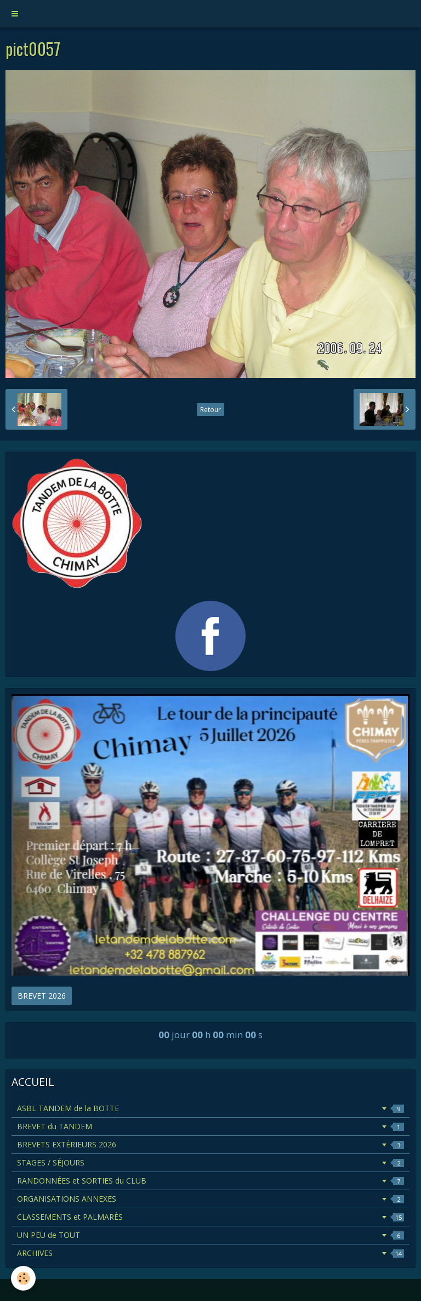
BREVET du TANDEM (210, 1126)
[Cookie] (23, 1278)
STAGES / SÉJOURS (210, 1162)
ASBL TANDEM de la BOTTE (210, 1108)
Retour (210, 409)
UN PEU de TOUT (210, 1235)
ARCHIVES (210, 1253)
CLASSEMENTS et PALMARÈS (210, 1217)
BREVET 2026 (42, 995)
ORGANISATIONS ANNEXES (210, 1198)
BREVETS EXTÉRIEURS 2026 (210, 1144)
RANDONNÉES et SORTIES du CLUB (210, 1180)
